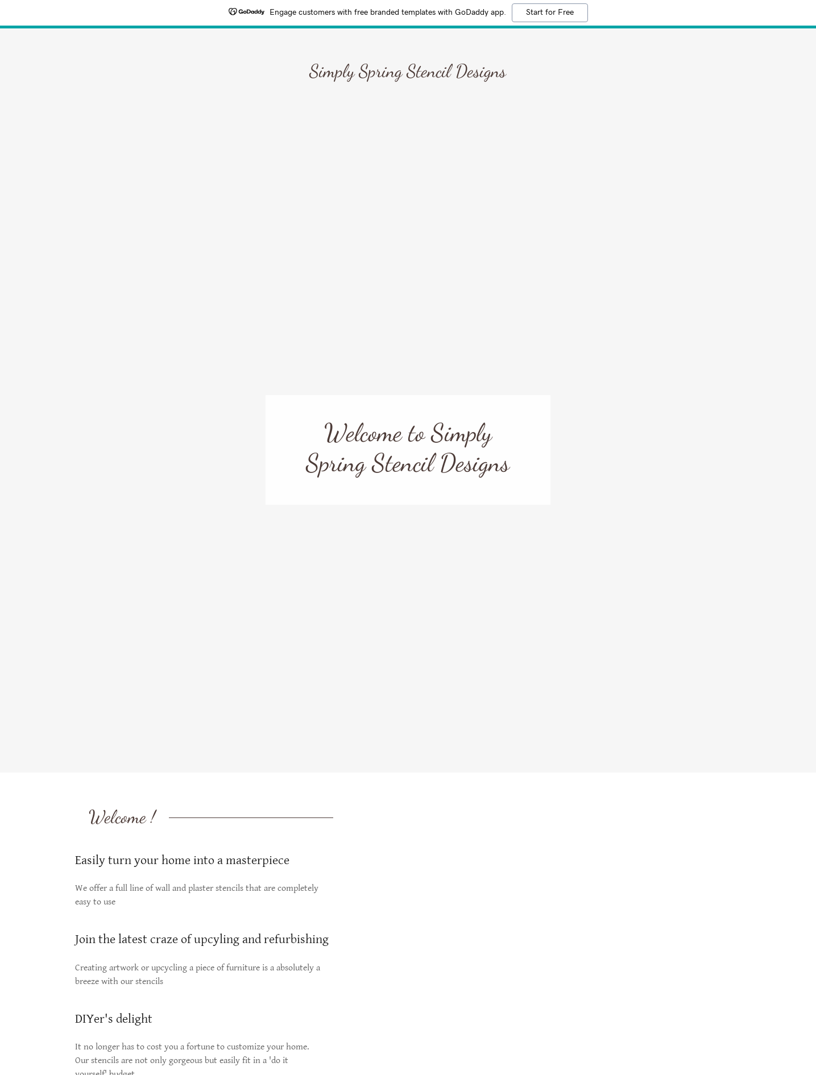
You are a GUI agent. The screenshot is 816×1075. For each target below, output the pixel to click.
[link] (407, 74)
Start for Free (550, 12)
